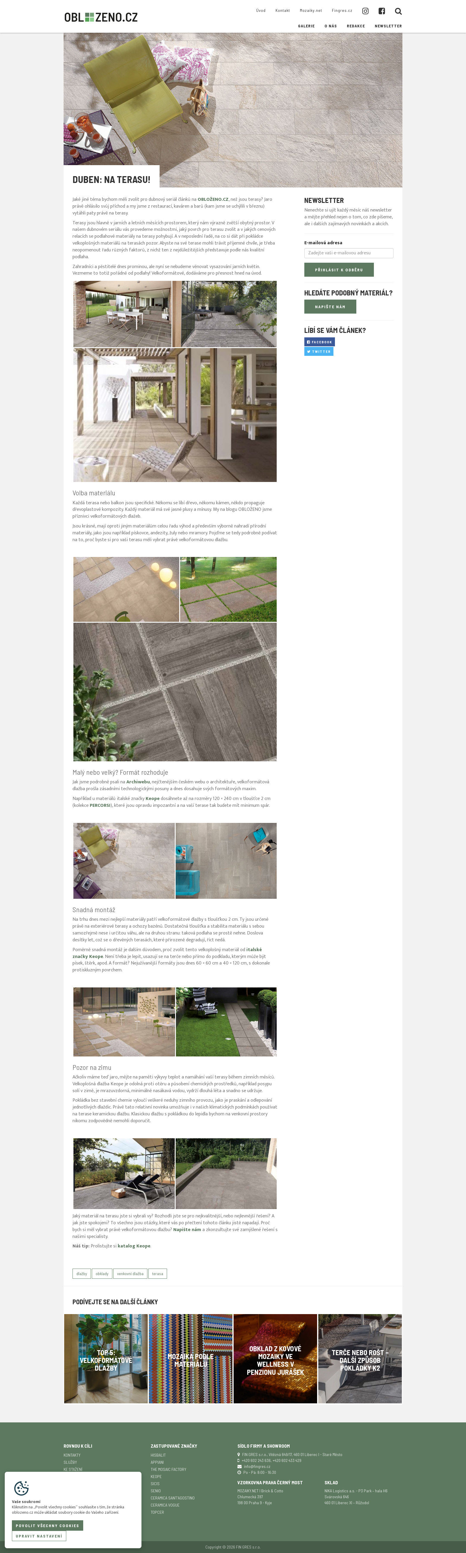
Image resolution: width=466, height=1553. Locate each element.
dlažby (81, 1273)
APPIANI (157, 1462)
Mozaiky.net (311, 10)
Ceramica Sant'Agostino (173, 1497)
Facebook (319, 342)
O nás (331, 25)
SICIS (155, 1483)
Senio (156, 1490)
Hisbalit (158, 1454)
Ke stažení (73, 1469)
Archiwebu (138, 782)
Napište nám (187, 1230)
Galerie (306, 25)
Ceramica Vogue (165, 1504)
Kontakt (282, 10)
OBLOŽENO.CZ (213, 199)
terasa (157, 1273)
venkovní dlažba (130, 1273)
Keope (156, 1476)
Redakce (356, 25)
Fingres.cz (342, 10)
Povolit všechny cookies (47, 1525)
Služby (70, 1462)
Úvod (261, 10)
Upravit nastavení (39, 1535)
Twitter (319, 351)
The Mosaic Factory (168, 1469)
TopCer (157, 1512)
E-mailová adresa (323, 243)
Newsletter (388, 25)
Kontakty (72, 1454)
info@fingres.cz (257, 1466)
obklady (102, 1273)
